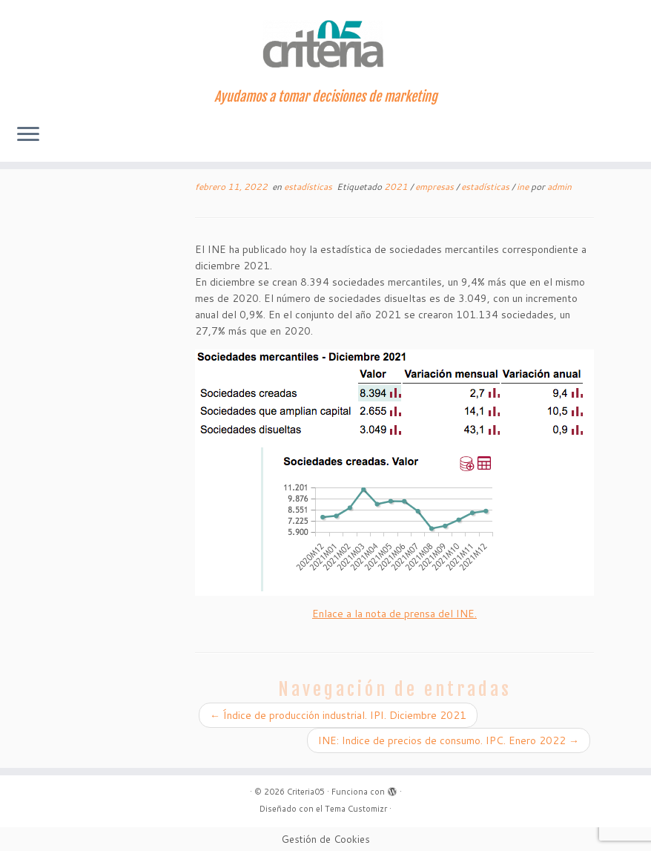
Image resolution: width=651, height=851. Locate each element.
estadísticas (309, 186)
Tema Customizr (356, 809)
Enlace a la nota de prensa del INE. (394, 613)
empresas (435, 186)
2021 (397, 186)
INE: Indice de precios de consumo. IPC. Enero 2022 (448, 740)
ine (524, 186)
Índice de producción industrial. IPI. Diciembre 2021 (338, 715)
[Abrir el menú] (28, 135)
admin (559, 186)
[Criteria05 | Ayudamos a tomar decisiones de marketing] (325, 44)
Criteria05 (306, 792)
